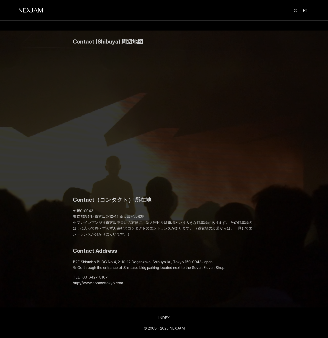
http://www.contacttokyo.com (98, 283)
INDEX (164, 317)
